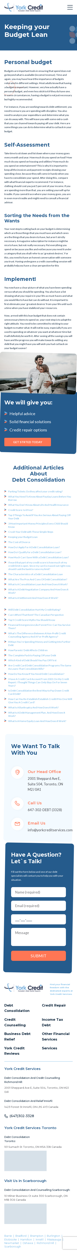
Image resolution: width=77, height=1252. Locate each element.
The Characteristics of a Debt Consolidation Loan (35, 574)
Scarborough (12, 1246)
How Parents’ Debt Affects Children (28, 650)
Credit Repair (54, 1005)
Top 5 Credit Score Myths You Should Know (31, 619)
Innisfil (40, 1239)
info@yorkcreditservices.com (50, 830)
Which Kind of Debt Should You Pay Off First (32, 660)
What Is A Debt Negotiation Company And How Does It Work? (38, 591)
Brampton (36, 1236)
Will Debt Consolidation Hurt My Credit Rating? (34, 609)
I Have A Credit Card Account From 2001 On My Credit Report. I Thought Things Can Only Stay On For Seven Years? (38, 682)
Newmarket (11, 1243)
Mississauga (54, 1239)
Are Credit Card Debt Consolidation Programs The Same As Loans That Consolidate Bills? (39, 667)
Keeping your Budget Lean (23, 536)
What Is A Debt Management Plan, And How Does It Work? (36, 714)
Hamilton (26, 1239)
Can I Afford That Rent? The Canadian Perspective (36, 614)
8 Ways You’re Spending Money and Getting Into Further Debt (39, 643)
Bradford (20, 1236)
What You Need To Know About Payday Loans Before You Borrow (39, 498)
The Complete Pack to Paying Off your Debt (32, 655)
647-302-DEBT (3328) (45, 810)
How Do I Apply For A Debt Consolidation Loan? (34, 547)
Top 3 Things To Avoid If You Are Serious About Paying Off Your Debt (39, 517)
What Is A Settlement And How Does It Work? (33, 597)
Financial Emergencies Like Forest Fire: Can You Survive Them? (39, 626)
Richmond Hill (45, 1243)
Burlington (53, 1236)
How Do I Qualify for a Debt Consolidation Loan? (34, 552)
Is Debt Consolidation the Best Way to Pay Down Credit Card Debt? (38, 692)
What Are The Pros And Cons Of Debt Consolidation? (37, 579)
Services (49, 1048)
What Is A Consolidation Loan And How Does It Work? (38, 584)
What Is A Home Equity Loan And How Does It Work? (37, 721)
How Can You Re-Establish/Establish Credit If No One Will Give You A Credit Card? (40, 700)
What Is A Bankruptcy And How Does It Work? (33, 707)
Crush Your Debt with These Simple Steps (30, 531)
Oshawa (28, 1243)
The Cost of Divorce (19, 542)
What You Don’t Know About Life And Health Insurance (38, 504)
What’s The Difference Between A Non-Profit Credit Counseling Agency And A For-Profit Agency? (37, 635)
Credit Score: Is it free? (20, 510)
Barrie (8, 1236)
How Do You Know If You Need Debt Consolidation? (36, 673)
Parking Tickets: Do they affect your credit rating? (35, 491)
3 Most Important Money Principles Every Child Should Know (38, 525)
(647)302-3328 (21, 1116)
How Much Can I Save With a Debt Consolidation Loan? (38, 557)
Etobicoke (10, 1239)
